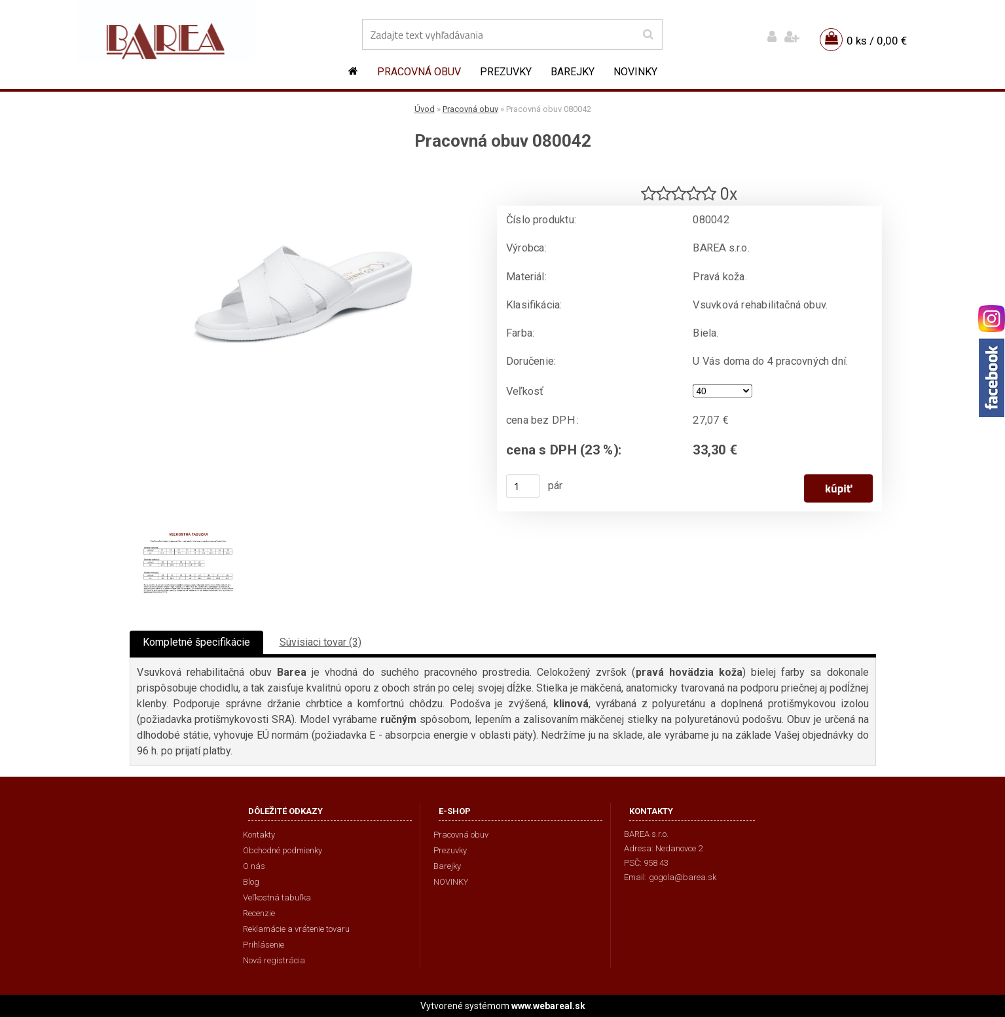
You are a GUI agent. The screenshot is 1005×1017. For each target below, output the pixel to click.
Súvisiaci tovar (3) (320, 642)
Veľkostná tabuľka (277, 897)
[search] (647, 34)
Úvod (424, 109)
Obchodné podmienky (282, 850)
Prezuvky (506, 71)
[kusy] (522, 486)
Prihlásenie (263, 945)
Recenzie (259, 913)
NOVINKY (635, 71)
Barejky (572, 71)
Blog (251, 882)
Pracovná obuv (419, 71)
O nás (254, 866)
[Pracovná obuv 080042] (303, 174)
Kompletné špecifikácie (196, 642)
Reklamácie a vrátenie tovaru (296, 929)
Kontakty (259, 835)
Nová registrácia (274, 960)
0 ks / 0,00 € (877, 40)
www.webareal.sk (548, 1006)
